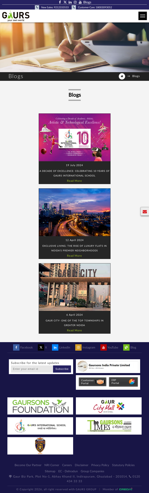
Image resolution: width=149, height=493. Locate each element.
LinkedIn (61, 347)
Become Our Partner (28, 465)
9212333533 (61, 7)
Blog (129, 347)
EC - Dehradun (68, 471)
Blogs (87, 2)
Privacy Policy (100, 465)
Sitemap (50, 471)
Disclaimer (81, 465)
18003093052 (104, 7)
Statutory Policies (123, 465)
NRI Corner (51, 465)
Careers (67, 465)
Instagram (85, 347)
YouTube (109, 347)
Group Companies (92, 471)
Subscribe (61, 369)
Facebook (23, 347)
